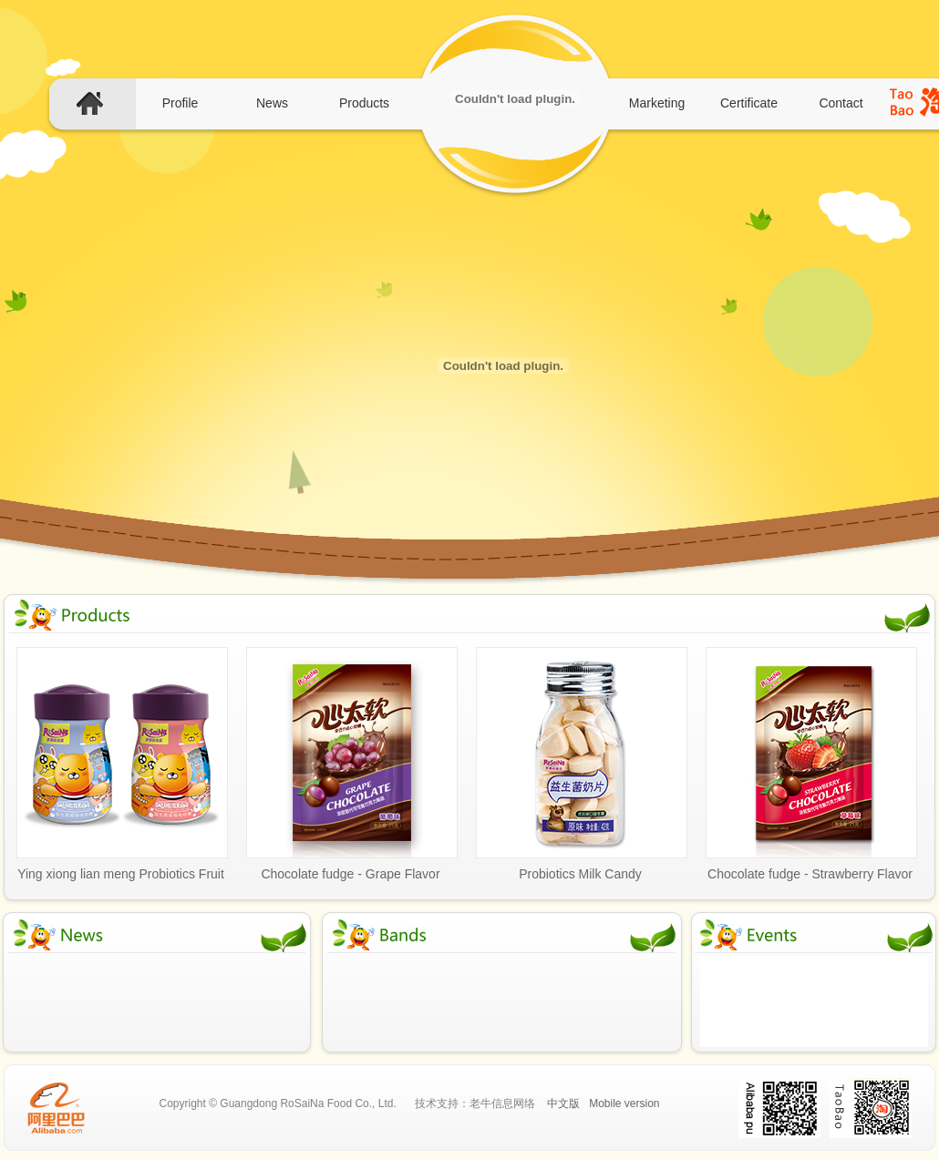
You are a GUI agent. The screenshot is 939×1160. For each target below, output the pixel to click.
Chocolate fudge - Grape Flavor (350, 874)
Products (364, 103)
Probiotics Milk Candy (580, 874)
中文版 (563, 1103)
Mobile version (624, 1103)
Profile (180, 103)
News (272, 103)
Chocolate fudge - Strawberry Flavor (810, 874)
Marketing (657, 103)
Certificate (749, 103)
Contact (840, 103)
